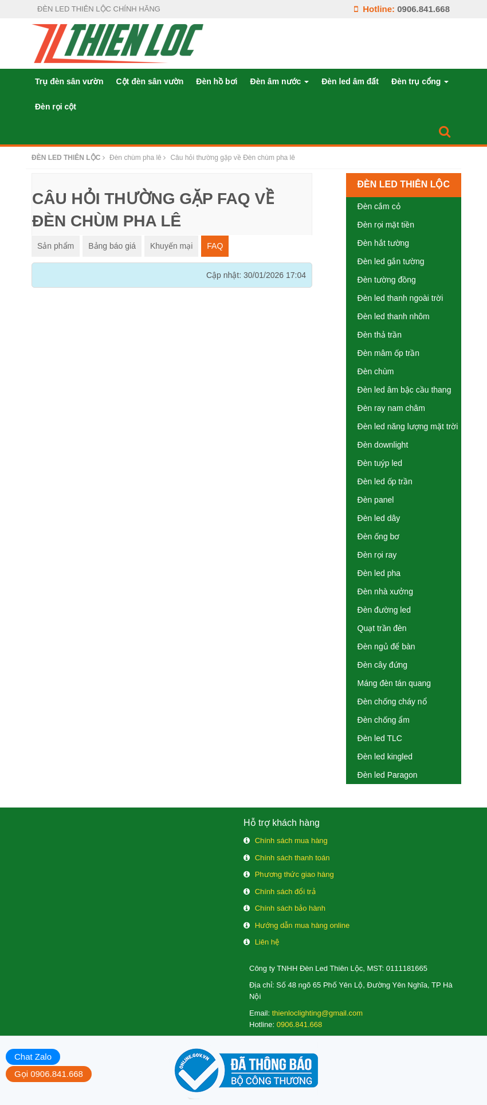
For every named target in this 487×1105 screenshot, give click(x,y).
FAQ (215, 245)
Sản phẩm (55, 245)
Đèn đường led (384, 609)
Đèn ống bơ (379, 536)
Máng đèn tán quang (394, 683)
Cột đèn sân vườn (149, 81)
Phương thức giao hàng (294, 874)
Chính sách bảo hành (290, 908)
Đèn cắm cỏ (379, 206)
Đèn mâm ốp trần (389, 353)
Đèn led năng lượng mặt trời (408, 426)
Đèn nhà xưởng (385, 591)
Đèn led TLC (380, 738)
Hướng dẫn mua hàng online (302, 925)
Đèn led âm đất (350, 81)
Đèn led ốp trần (385, 481)
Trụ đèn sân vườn (69, 81)
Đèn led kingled (385, 756)
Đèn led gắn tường (391, 261)
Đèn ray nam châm (391, 408)
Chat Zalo (33, 1056)
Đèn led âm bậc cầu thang (404, 389)
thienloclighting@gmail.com (317, 1013)
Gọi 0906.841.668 (48, 1074)
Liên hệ (267, 942)
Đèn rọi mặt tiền (386, 224)
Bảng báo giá (112, 245)
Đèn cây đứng (383, 664)
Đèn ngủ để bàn (386, 646)
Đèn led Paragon (388, 774)
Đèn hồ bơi (216, 81)
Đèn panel (376, 499)
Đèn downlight (383, 444)
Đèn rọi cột (55, 106)
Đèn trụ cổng (420, 81)
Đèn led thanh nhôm (394, 316)
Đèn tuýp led (380, 463)
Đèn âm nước (279, 81)
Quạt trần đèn (382, 628)
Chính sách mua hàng (291, 840)
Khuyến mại (171, 245)
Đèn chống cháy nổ (392, 701)
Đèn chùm (376, 371)
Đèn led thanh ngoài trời (400, 298)
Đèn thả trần (380, 334)
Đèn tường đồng (387, 279)
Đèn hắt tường (384, 243)
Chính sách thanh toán (292, 857)
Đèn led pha (379, 573)
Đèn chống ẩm (384, 719)
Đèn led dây (379, 518)
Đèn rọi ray (377, 554)
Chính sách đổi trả (285, 891)
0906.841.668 (423, 9)
